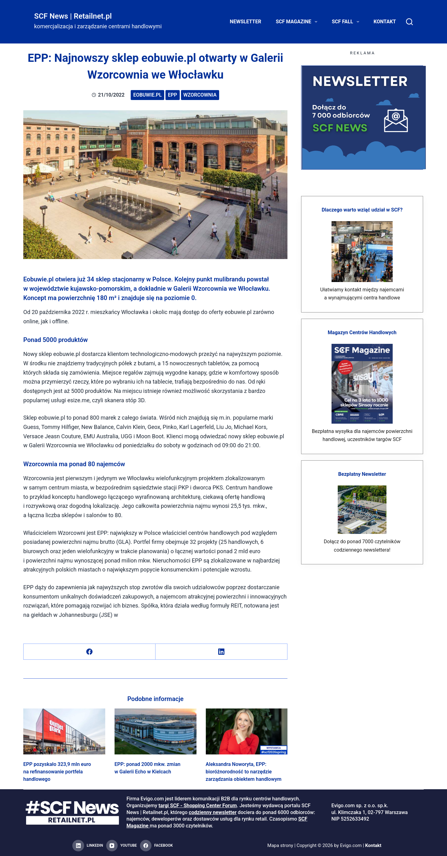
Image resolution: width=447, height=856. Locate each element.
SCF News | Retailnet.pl (73, 16)
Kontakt (385, 22)
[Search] (409, 21)
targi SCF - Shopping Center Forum (198, 805)
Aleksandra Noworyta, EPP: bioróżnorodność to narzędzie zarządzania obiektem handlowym (244, 771)
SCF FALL (347, 21)
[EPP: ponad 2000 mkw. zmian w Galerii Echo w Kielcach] (155, 731)
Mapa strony (280, 845)
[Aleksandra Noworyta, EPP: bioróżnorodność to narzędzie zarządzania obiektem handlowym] (247, 731)
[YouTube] (121, 846)
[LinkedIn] (221, 652)
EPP (172, 95)
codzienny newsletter (213, 812)
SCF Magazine (298, 21)
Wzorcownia (200, 95)
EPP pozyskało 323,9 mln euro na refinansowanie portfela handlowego (57, 771)
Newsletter (245, 22)
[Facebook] (90, 652)
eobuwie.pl (147, 95)
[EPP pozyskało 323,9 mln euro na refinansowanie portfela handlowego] (64, 731)
